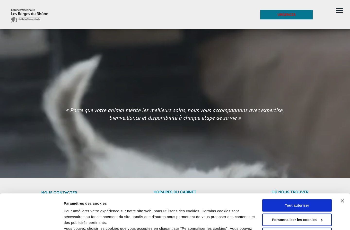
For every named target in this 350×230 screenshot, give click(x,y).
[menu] (339, 10)
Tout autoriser (297, 172)
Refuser (297, 201)
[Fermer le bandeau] (342, 168)
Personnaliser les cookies (297, 186)
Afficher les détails (80, 220)
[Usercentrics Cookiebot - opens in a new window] (31, 220)
